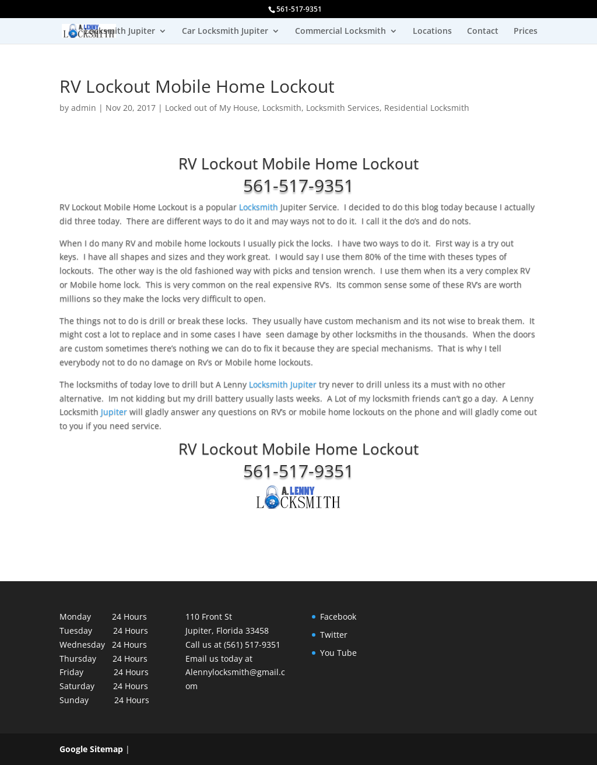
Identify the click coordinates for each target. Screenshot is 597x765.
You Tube (338, 652)
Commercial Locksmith (340, 31)
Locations (432, 31)
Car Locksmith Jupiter (225, 31)
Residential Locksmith (426, 107)
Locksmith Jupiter (120, 31)
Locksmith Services (343, 107)
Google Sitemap (91, 748)
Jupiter (115, 411)
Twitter (333, 634)
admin (83, 107)
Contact (482, 31)
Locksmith (281, 107)
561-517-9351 (298, 185)
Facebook (338, 616)
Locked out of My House (211, 107)
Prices (526, 31)
